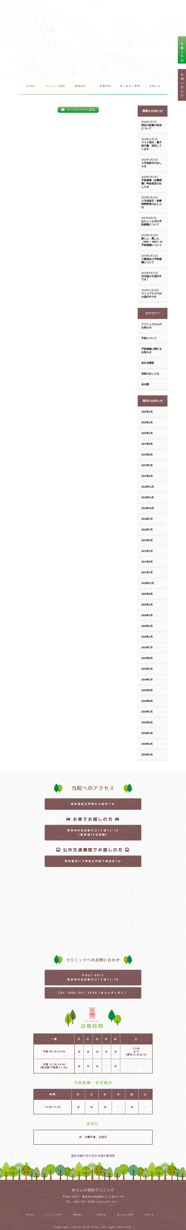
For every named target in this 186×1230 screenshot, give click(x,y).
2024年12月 (147, 486)
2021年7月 (147, 572)
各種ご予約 (182, 52)
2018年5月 (147, 733)
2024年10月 (147, 508)
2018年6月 (147, 722)
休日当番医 (147, 363)
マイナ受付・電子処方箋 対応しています (151, 145)
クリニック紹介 (56, 86)
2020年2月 (147, 626)
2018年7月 (147, 711)
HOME (31, 86)
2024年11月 (147, 497)
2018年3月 (147, 754)
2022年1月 (147, 551)
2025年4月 (147, 476)
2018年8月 (147, 701)
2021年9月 (147, 561)
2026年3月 (147, 411)
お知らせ (155, 86)
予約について (149, 338)
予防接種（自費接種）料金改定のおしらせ (151, 183)
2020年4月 (147, 604)
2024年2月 (147, 519)
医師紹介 (80, 86)
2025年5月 (147, 465)
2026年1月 (147, 433)
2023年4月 (147, 540)
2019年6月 (147, 658)
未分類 (145, 384)
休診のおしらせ (150, 373)
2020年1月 (147, 636)
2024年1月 (147, 529)
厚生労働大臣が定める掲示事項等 (93, 1156)
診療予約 (105, 86)
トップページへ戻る (78, 110)
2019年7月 (147, 647)
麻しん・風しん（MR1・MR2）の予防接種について (152, 241)
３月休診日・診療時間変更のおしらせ (151, 204)
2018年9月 (147, 690)
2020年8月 (147, 594)
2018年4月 (147, 744)
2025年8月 (147, 444)
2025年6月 (147, 454)
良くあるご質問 (130, 86)
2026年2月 (147, 422)
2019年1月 (147, 679)
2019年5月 (147, 669)
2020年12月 (147, 583)
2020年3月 (147, 615)
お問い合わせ (182, 85)
